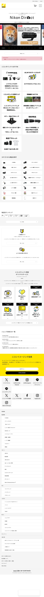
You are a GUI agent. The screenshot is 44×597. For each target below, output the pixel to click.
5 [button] (20, 48)
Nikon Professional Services (10, 506)
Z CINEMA (6, 434)
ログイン (22, 375)
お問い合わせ (7, 481)
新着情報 (3, 427)
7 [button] (26, 48)
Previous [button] (4, 48)
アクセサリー (7, 463)
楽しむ (3, 542)
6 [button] (23, 48)
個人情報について (5, 591)
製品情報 (3, 430)
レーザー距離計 (26, 216)
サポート (3, 470)
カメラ (6, 215)
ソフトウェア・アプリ (9, 452)
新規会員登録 (22, 379)
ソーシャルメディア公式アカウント (11, 528)
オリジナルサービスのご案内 (10, 575)
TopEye (6, 539)
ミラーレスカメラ (8, 437)
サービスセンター (8, 488)
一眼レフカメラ (7, 441)
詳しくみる (22, 243)
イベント (6, 532)
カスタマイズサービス (9, 495)
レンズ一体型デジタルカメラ (10, 445)
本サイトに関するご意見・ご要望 (8, 593)
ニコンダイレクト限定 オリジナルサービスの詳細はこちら (21, 323)
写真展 (6, 550)
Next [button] (40, 48)
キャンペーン (4, 564)
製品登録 (6, 477)
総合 (2, 215)
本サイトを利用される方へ (6, 588)
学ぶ (2, 510)
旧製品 (6, 466)
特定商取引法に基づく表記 (9, 582)
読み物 (6, 553)
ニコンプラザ (7, 546)
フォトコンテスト (8, 557)
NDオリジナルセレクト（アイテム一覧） (12, 571)
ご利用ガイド (7, 579)
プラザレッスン (7, 521)
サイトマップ (4, 596)
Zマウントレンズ (11, 216)
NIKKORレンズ (7, 448)
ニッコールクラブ (8, 535)
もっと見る (22, 222)
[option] (22, 22)
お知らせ (6, 474)
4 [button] (17, 48)
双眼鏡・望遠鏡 (21, 216)
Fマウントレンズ (16, 216)
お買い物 (3, 568)
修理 (5, 492)
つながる (3, 524)
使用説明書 (7, 499)
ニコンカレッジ (7, 517)
